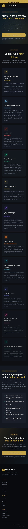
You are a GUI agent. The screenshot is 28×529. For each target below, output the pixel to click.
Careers (3, 505)
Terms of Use (4, 517)
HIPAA (3, 513)
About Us (4, 498)
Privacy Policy (5, 511)
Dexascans (4, 491)
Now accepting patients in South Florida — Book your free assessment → (14, 2)
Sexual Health (5, 488)
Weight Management (6, 489)
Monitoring (4, 486)
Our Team (4, 499)
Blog (3, 503)
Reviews (4, 501)
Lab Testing (4, 484)
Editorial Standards (6, 515)
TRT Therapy (4, 482)
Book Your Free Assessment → (14, 35)
